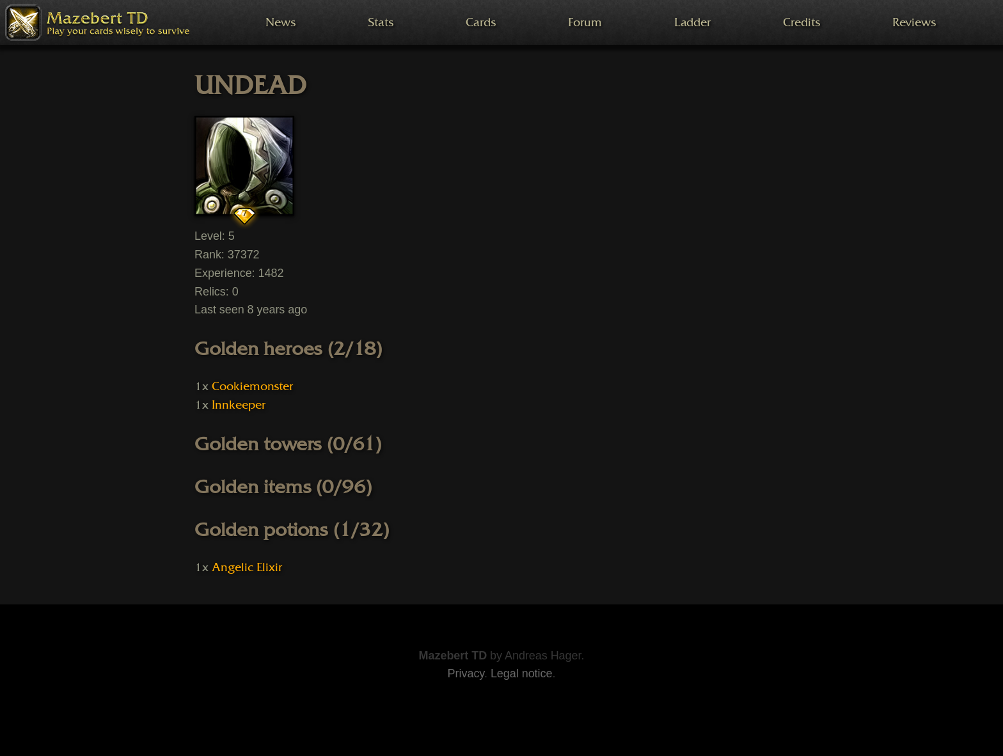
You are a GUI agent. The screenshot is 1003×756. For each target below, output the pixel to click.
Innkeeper (238, 405)
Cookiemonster (252, 386)
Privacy (466, 673)
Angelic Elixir (247, 567)
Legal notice (522, 673)
